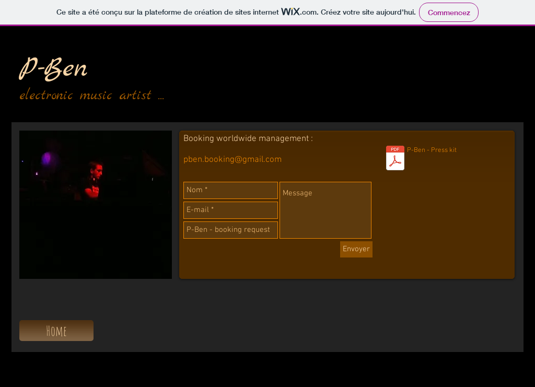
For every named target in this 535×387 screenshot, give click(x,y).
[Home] (56, 330)
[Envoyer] (356, 249)
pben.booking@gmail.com (232, 160)
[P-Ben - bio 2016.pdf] (395, 159)
